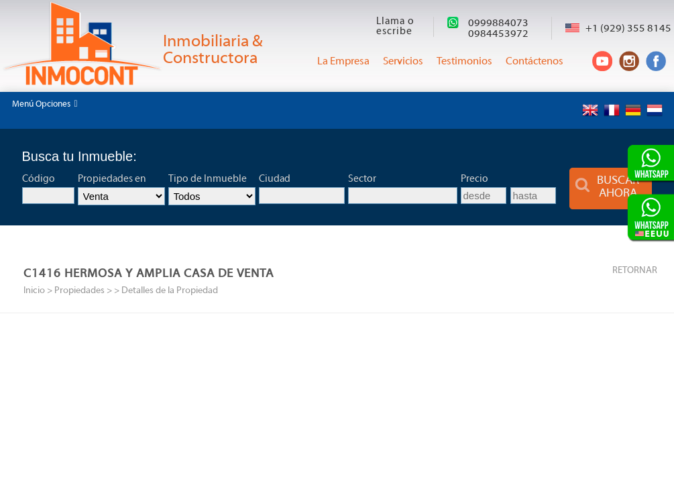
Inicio (34, 291)
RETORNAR (634, 271)
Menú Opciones (45, 104)
